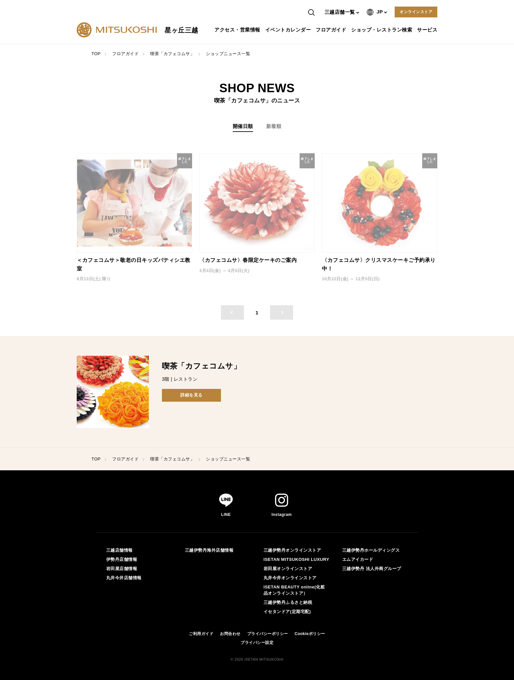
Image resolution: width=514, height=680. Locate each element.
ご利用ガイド (201, 633)
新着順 (274, 126)
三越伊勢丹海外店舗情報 (209, 550)
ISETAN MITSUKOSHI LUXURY (296, 559)
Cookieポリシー (310, 633)
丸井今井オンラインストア (290, 577)
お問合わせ (230, 633)
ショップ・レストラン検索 (382, 29)
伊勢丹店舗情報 (121, 559)
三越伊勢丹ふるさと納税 (288, 602)
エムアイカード (357, 559)
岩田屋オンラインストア (288, 568)
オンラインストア (416, 12)
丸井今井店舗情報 (124, 577)
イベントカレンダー (289, 29)
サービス (428, 29)
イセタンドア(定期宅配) (287, 611)
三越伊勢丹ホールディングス (371, 550)
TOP (96, 53)
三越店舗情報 (119, 550)
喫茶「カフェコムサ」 (172, 53)
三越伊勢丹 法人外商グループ (371, 568)
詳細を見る (191, 395)
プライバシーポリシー (267, 633)
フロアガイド (331, 29)
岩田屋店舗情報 (121, 568)
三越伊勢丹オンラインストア (292, 550)
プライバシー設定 (257, 642)
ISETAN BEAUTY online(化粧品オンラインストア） (294, 589)
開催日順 (243, 126)
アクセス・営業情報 (238, 29)
